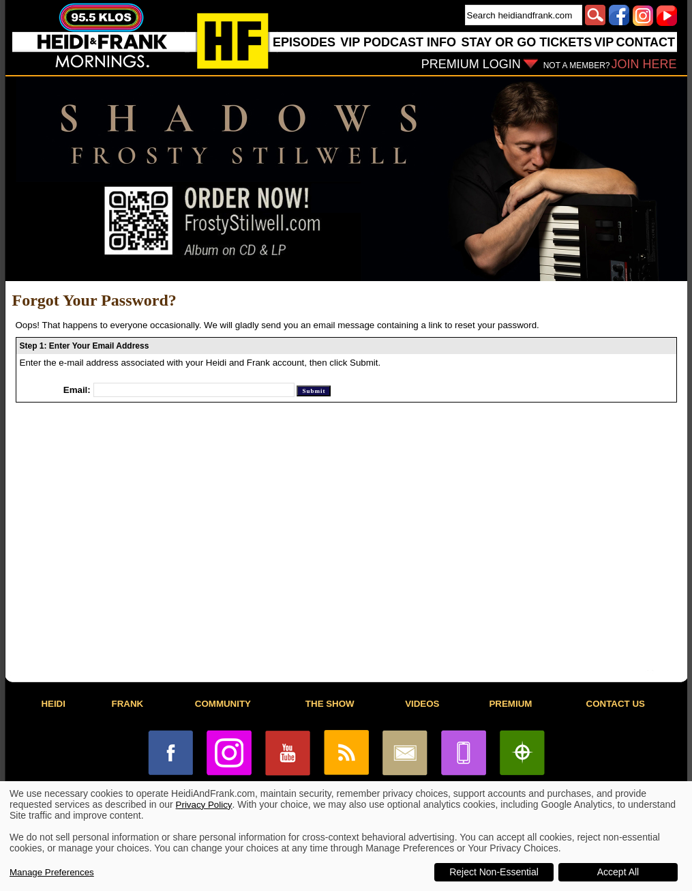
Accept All (618, 871)
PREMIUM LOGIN (471, 64)
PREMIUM (510, 704)
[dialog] (346, 836)
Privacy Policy (204, 805)
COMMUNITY (223, 704)
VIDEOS (422, 704)
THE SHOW (330, 704)
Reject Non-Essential (494, 871)
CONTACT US (615, 704)
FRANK (128, 704)
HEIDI (53, 704)
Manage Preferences (52, 872)
